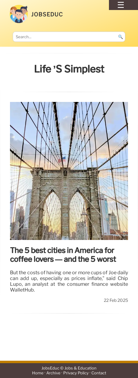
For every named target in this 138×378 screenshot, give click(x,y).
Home (38, 373)
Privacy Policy (76, 373)
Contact (98, 373)
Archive (53, 373)
